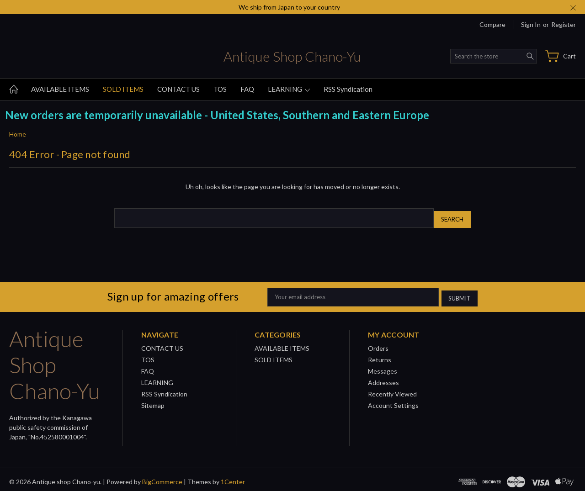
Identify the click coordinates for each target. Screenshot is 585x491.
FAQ (247, 89)
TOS (220, 89)
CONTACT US (178, 89)
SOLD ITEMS (123, 89)
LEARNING (289, 89)
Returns (379, 355)
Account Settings (393, 401)
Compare (492, 24)
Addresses (383, 378)
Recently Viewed (392, 389)
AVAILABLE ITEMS (60, 89)
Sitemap (153, 401)
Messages (382, 366)
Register (563, 24)
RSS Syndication (348, 89)
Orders (378, 344)
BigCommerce (162, 477)
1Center (233, 477)
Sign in (531, 24)
